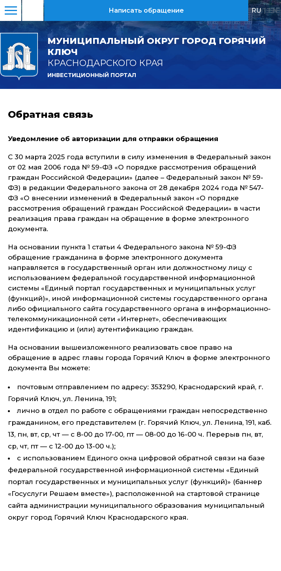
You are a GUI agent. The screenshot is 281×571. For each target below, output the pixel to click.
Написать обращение (146, 10)
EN (273, 10)
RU (256, 10)
